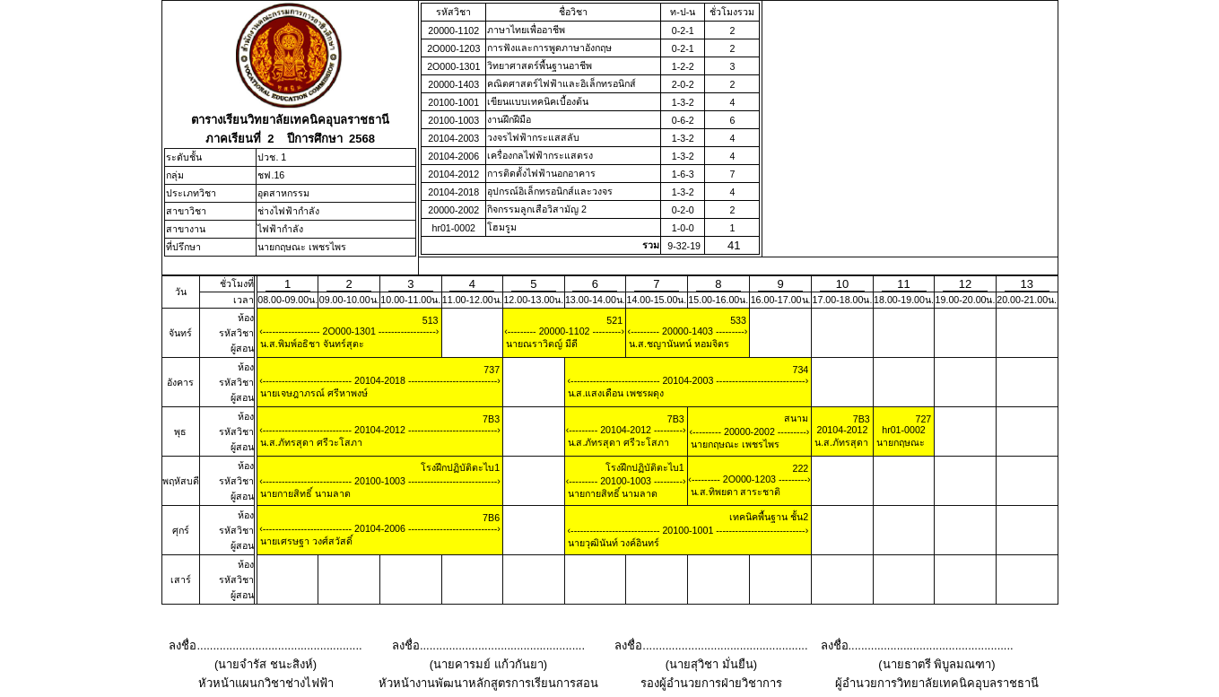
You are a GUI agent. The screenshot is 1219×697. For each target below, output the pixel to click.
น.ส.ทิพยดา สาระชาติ (734, 491)
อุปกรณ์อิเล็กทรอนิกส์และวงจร (550, 191)
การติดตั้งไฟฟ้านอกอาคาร (541, 173)
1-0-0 (683, 227)
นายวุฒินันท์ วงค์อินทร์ (612, 542)
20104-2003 (453, 138)
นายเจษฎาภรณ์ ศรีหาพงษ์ (312, 393)
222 (800, 468)
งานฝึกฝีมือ (509, 119)
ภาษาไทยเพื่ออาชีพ (526, 29)
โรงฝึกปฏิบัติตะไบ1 (460, 467)
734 (800, 369)
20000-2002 (453, 210)
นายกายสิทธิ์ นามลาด (304, 493)
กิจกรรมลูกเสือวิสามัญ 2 (537, 209)
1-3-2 (683, 102)
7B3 (491, 419)
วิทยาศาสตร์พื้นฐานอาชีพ (539, 65)
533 (738, 320)
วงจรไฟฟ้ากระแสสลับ (533, 137)
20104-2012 (453, 174)
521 (614, 320)
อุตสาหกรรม (283, 192)
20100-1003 (453, 120)
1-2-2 (683, 66)
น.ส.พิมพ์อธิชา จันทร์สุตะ (310, 343)
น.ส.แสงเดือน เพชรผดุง (615, 393)
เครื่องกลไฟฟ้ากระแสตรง (540, 155)
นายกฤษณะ (899, 442)
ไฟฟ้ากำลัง (280, 228)
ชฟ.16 (270, 175)
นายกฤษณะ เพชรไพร (301, 246)
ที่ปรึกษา (183, 246)
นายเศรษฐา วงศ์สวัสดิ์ (305, 541)
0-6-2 (683, 120)
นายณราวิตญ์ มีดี (540, 343)
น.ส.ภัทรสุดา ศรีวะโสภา (309, 442)
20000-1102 (453, 30)
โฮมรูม (502, 227)
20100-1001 (453, 102)
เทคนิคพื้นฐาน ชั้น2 (768, 516)
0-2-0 (683, 210)
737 (491, 369)
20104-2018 (453, 192)
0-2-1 (683, 30)
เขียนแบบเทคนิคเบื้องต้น (537, 101)
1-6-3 (683, 174)
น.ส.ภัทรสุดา (840, 442)
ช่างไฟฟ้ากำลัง (288, 210)
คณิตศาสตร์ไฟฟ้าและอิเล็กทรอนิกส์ (561, 83)
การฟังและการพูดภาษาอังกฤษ (549, 47)
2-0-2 (683, 84)
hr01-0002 (453, 227)
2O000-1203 (453, 48)
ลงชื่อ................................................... (265, 645)
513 (430, 320)
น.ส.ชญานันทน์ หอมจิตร (677, 343)
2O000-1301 (453, 66)
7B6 (491, 517)
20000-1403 (453, 84)
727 (924, 419)
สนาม (796, 418)
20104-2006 (453, 156)
